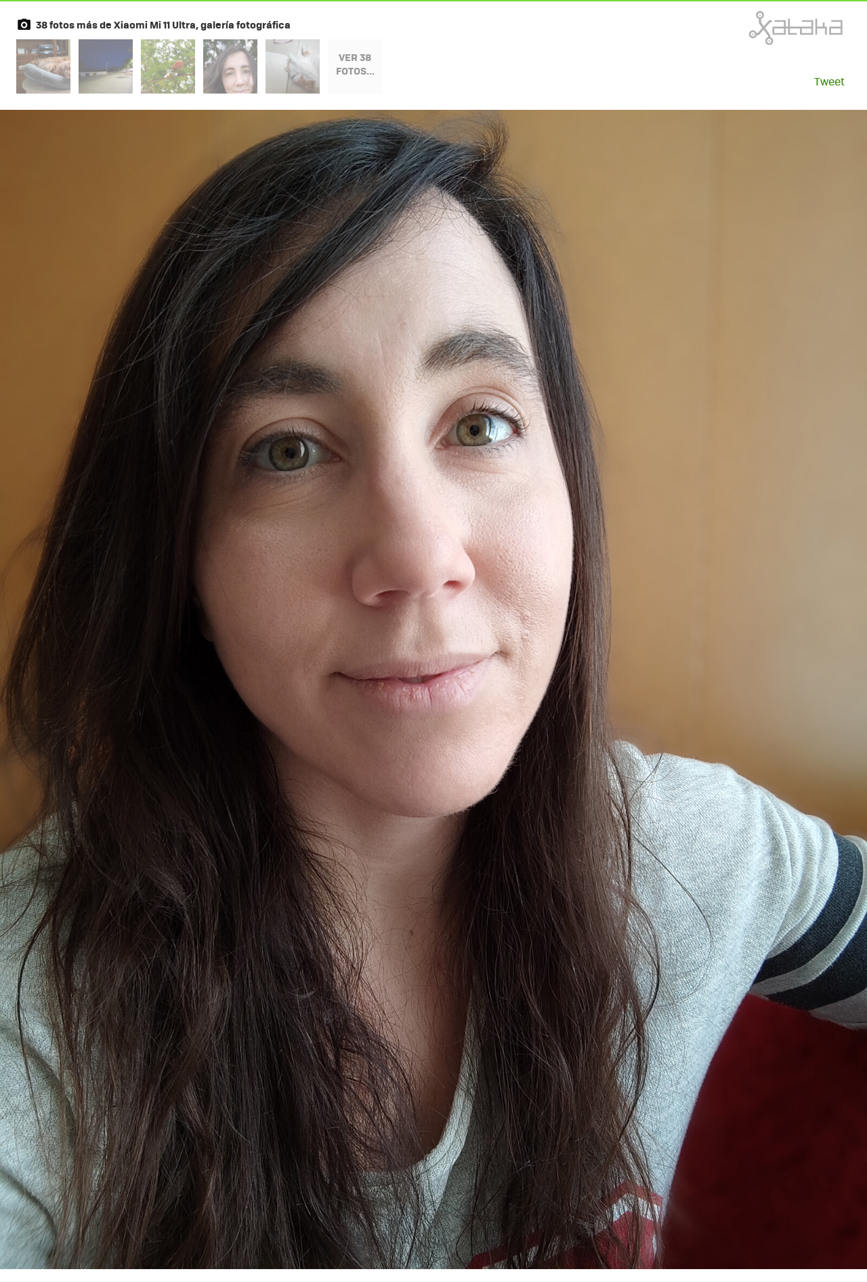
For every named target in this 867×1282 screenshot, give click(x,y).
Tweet (829, 81)
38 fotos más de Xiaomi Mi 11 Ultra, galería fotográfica (163, 24)
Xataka (766, 27)
